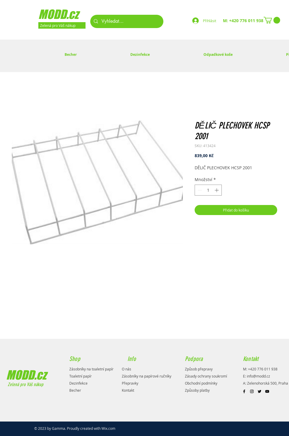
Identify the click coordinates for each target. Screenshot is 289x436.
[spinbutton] (208, 190)
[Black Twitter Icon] (259, 391)
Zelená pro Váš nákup (24, 384)
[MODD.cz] (66, 14)
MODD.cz (26, 375)
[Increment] (217, 190)
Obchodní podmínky (201, 383)
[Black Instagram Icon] (251, 391)
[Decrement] (199, 190)
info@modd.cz (258, 376)
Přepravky (130, 383)
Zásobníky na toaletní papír (91, 369)
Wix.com (108, 428)
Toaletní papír (80, 376)
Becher (75, 390)
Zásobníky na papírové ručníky (146, 376)
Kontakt (128, 390)
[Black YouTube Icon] (267, 391)
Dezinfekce (78, 383)
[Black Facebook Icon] (244, 391)
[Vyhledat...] (126, 21)
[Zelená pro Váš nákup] (62, 25)
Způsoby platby (197, 390)
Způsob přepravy (199, 369)
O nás (126, 369)
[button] (272, 20)
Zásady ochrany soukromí (206, 376)
